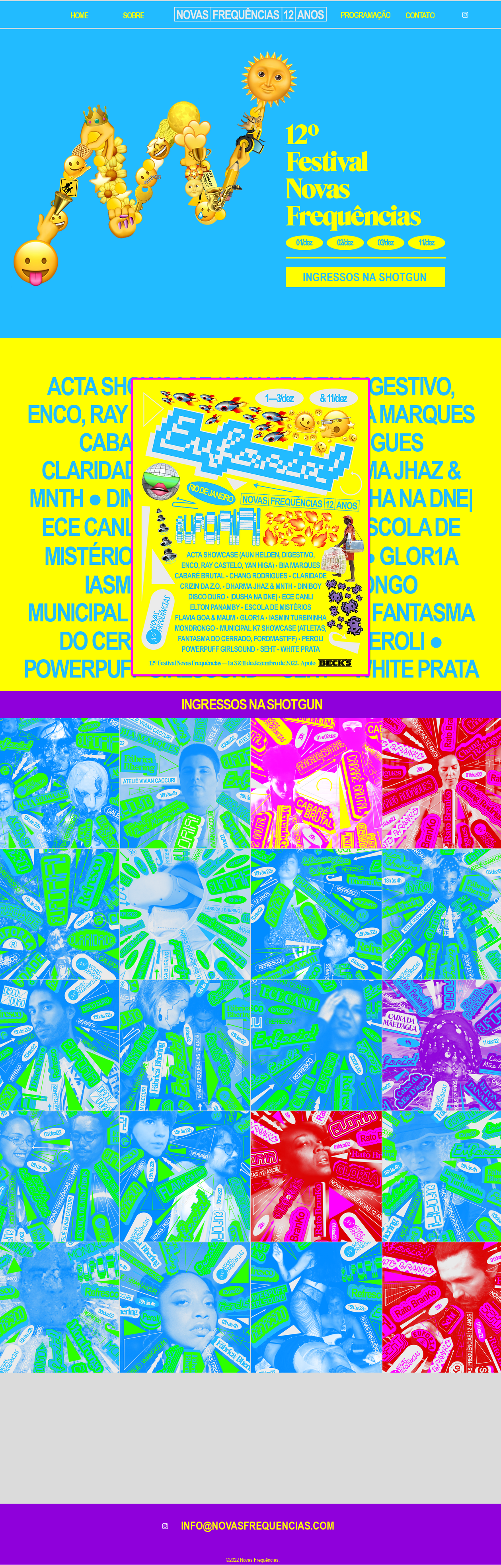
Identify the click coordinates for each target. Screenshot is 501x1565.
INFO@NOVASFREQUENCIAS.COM (257, 1525)
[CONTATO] (421, 15)
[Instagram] (465, 15)
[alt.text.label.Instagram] (165, 1526)
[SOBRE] (134, 15)
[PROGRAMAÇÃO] (366, 15)
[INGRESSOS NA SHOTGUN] (365, 277)
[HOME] (80, 15)
